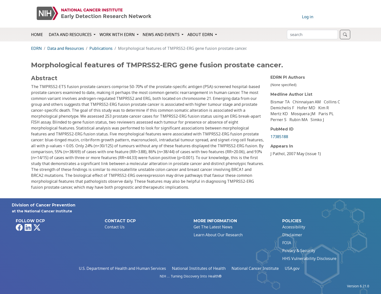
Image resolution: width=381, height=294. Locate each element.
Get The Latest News (213, 227)
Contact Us (115, 227)
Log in (307, 16)
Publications (101, 48)
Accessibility (293, 227)
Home (37, 34)
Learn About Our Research (218, 235)
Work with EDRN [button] (117, 34)
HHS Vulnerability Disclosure (309, 258)
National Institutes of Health (199, 268)
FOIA (286, 242)
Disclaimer (292, 235)
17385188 (279, 136)
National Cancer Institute (255, 268)
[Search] (312, 34)
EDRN (36, 48)
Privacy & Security (298, 250)
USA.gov (292, 268)
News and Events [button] (162, 34)
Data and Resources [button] (71, 34)
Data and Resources (65, 48)
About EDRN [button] (200, 34)
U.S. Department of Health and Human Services (122, 268)
